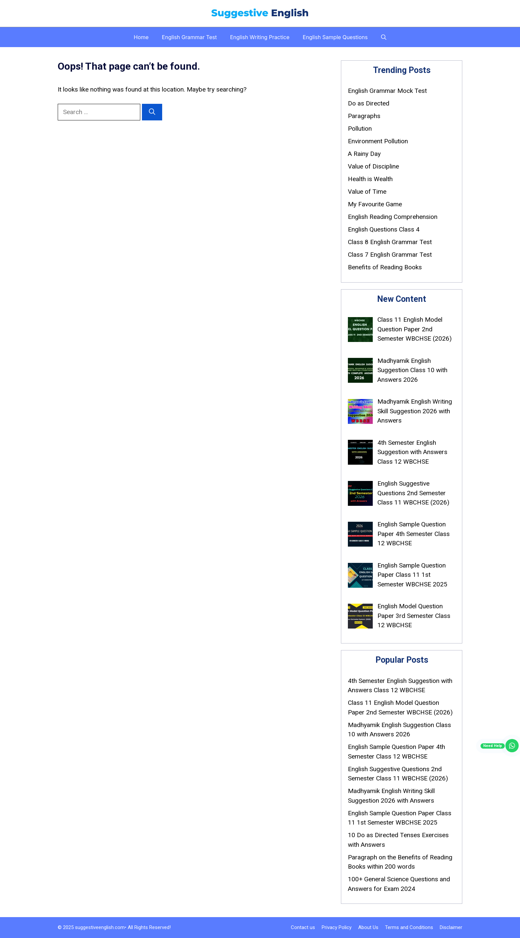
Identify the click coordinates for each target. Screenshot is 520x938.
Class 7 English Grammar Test (390, 254)
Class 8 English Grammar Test (390, 242)
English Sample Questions (335, 37)
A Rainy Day (364, 154)
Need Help (492, 746)
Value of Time (367, 191)
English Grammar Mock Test (387, 91)
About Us (368, 927)
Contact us (303, 927)
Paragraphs (364, 116)
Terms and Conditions (409, 927)
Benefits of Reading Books (385, 267)
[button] (383, 37)
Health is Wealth (370, 179)
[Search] (152, 112)
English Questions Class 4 (384, 229)
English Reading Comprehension (392, 217)
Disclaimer (451, 927)
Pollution (360, 128)
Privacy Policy (337, 927)
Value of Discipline (373, 166)
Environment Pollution (378, 141)
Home (141, 37)
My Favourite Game (375, 204)
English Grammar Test (189, 37)
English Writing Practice (260, 37)
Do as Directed (368, 103)
